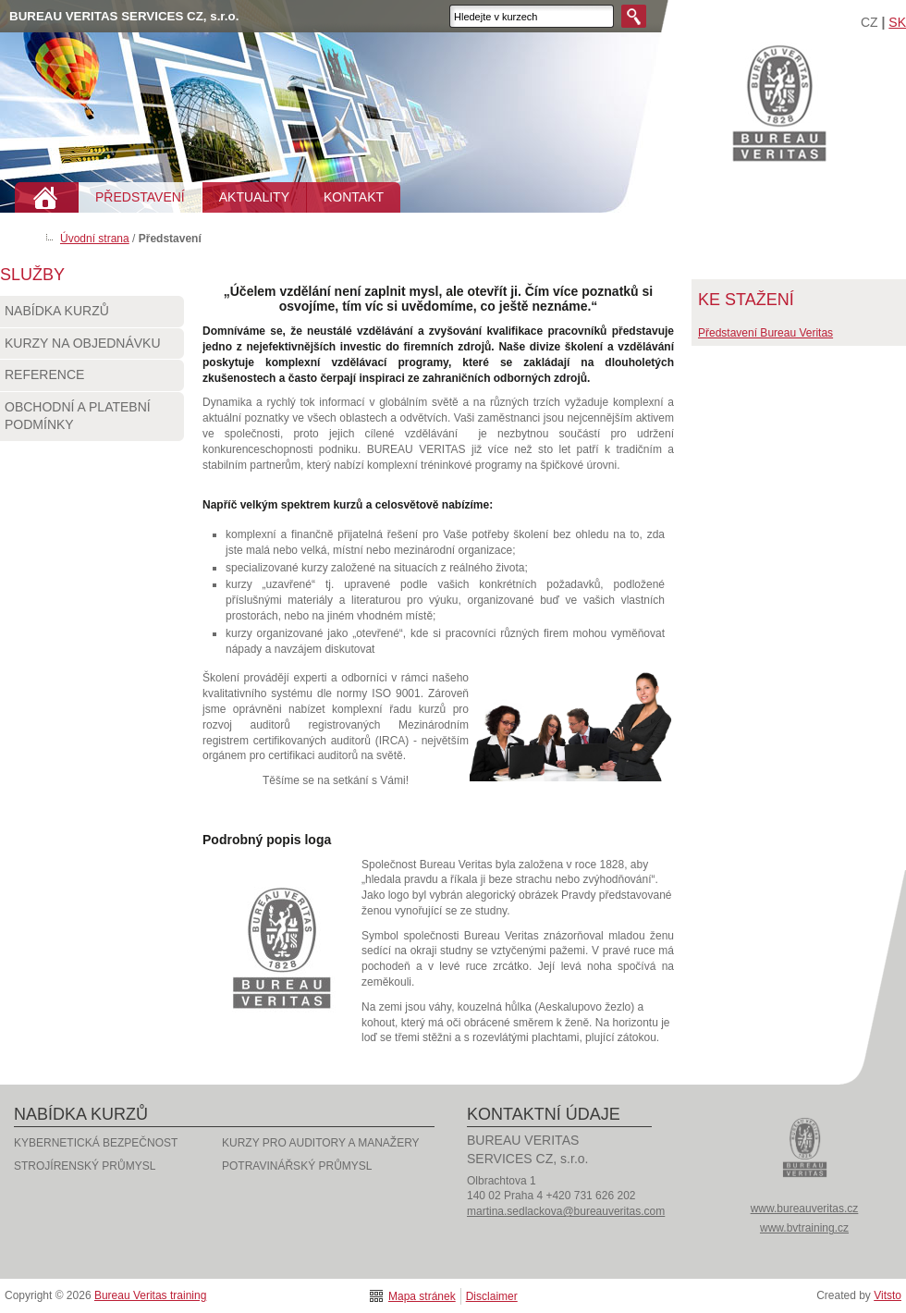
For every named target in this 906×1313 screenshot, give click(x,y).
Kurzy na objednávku (92, 348)
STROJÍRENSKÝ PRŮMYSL (84, 1166)
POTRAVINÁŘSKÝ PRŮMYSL (297, 1166)
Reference (92, 379)
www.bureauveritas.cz (805, 1208)
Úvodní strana (94, 238)
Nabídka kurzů (92, 315)
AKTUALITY (254, 197)
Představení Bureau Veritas (765, 332)
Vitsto (887, 1295)
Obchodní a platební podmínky (92, 420)
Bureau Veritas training (779, 102)
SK (897, 22)
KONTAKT (354, 197)
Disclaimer (492, 1296)
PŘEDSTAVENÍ (140, 197)
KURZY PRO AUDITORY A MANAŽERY (321, 1142)
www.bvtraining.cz (804, 1227)
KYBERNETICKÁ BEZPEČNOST (96, 1142)
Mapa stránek (422, 1296)
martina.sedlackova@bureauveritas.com (566, 1211)
